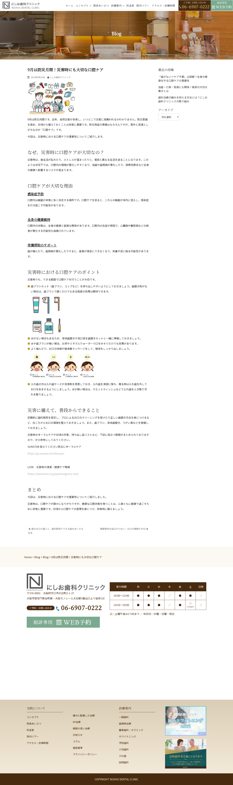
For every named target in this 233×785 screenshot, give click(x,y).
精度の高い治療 (81, 728)
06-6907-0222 (79, 607)
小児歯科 (124, 749)
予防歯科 (124, 743)
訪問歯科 (124, 762)
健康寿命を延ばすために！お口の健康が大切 (122, 528)
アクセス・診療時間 (163, 5)
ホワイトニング (127, 736)
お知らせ (78, 734)
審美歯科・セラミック (131, 730)
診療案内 (116, 5)
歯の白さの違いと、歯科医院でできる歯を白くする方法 (55, 530)
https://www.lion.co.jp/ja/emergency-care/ (53, 474)
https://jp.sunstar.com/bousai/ (46, 453)
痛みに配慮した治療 (84, 715)
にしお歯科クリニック (60, 77)
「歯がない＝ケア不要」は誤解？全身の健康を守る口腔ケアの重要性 (182, 78)
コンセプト (82, 5)
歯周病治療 (125, 723)
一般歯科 (124, 717)
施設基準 (78, 747)
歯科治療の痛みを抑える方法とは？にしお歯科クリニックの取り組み (182, 99)
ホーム (69, 5)
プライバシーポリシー (85, 754)
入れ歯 (122, 756)
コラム (76, 741)
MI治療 (77, 722)
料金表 (130, 5)
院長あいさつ (101, 5)
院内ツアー (142, 5)
